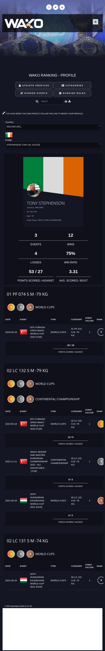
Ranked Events (34, 93)
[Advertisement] (52, 629)
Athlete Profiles (34, 85)
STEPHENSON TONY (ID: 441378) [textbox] (23, 145)
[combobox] (53, 127)
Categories (72, 85)
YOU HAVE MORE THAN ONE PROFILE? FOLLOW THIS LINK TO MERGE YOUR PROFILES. (42, 114)
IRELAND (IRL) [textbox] (14, 126)
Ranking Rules (72, 93)
